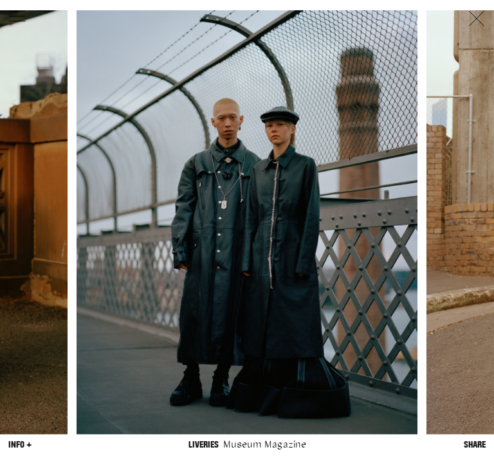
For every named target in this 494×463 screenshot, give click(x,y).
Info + (20, 444)
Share (475, 444)
